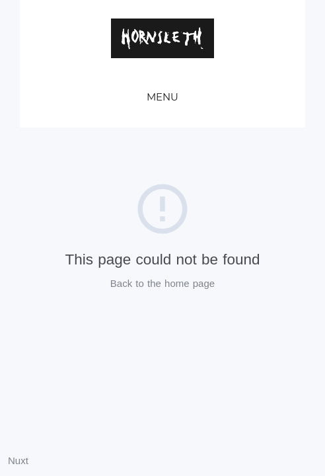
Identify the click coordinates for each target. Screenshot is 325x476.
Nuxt (18, 460)
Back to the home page (162, 283)
